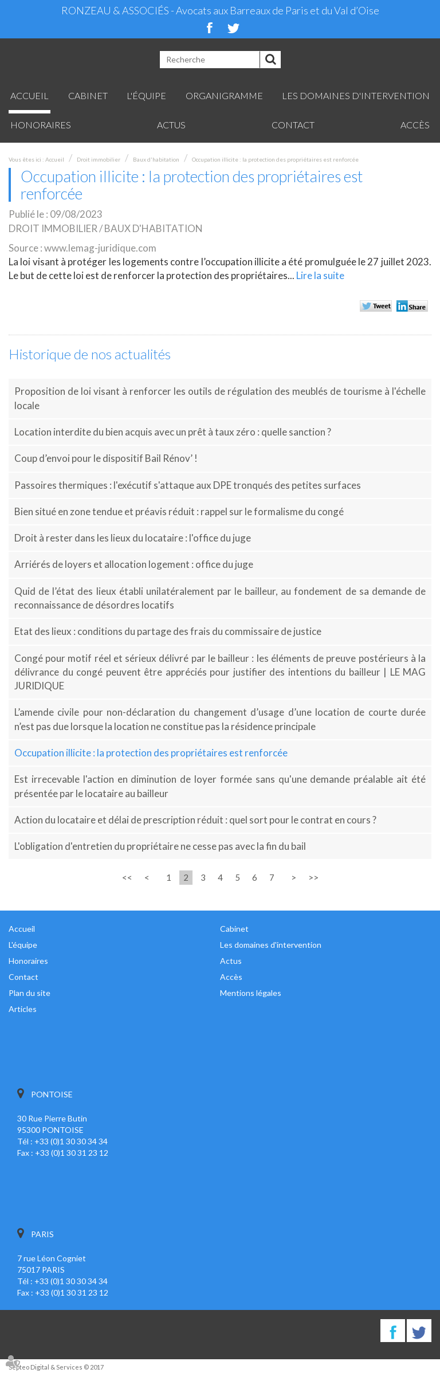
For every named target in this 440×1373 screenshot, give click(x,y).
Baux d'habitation (156, 159)
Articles (23, 1009)
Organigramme (224, 95)
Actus (171, 124)
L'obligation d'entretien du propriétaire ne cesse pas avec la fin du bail (160, 846)
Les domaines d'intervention (356, 95)
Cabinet (88, 95)
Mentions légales (250, 993)
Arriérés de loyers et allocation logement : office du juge (133, 564)
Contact (293, 124)
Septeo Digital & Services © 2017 (56, 1367)
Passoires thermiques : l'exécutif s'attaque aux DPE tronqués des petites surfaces (187, 485)
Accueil (29, 95)
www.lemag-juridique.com (100, 248)
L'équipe (146, 95)
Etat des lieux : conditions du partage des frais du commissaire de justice (167, 631)
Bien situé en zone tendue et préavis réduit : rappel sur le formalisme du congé (179, 511)
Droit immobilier (98, 159)
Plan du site (29, 993)
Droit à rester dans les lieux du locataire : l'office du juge (132, 538)
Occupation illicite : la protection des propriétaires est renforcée (275, 159)
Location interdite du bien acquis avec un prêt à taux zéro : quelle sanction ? (172, 432)
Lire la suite (320, 275)
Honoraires (40, 124)
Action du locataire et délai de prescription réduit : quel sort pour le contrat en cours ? (195, 820)
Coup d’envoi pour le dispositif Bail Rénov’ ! (106, 458)
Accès (415, 124)
